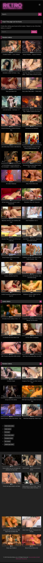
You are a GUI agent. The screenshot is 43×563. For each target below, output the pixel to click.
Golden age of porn (9, 444)
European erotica (9, 438)
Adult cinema (8, 429)
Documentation (32, 557)
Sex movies (7, 441)
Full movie (7, 432)
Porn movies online (9, 435)
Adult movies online (9, 426)
